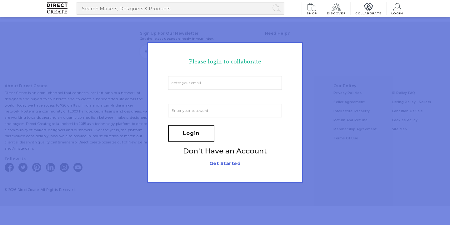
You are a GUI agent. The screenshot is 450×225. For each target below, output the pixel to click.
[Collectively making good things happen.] (62, 8)
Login (397, 8)
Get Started (225, 164)
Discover (336, 8)
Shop (312, 8)
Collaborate (368, 8)
